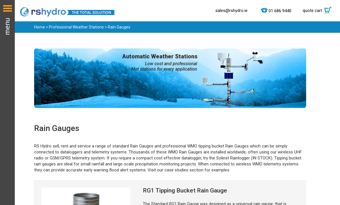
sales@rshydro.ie (231, 10)
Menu (7, 102)
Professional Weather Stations (76, 27)
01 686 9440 (280, 10)
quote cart (318, 10)
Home (39, 27)
